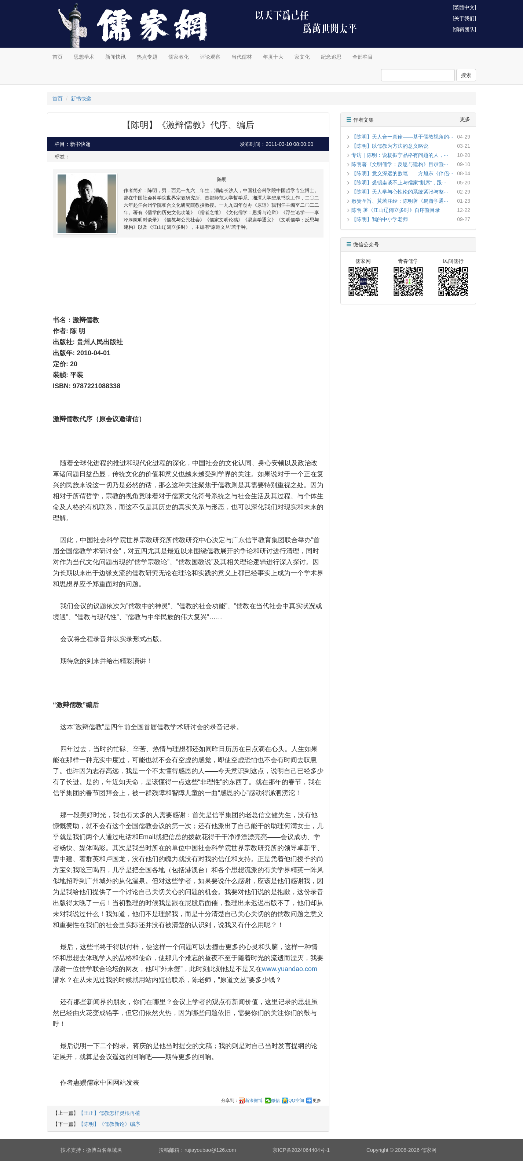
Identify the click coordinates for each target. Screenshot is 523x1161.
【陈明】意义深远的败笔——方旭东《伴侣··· (402, 173)
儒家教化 (178, 57)
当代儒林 (241, 57)
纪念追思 (331, 57)
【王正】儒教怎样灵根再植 (109, 1113)
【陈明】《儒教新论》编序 (109, 1124)
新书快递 (81, 99)
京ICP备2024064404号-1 (301, 1150)
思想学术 (84, 57)
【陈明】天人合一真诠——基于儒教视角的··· (402, 137)
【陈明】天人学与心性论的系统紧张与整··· (399, 192)
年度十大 (273, 57)
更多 (316, 1100)
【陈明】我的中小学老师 (379, 219)
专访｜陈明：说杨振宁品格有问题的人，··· (399, 155)
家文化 (302, 57)
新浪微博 (254, 1100)
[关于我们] (464, 18)
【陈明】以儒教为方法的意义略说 (389, 146)
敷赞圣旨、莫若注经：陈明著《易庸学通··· (399, 201)
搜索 (466, 75)
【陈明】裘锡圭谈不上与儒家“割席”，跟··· (398, 182)
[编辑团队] (464, 29)
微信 (275, 1100)
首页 (57, 57)
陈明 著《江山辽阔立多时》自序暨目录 (395, 210)
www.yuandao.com (289, 969)
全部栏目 (362, 57)
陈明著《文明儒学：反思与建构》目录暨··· (399, 164)
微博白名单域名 (104, 1150)
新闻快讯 (115, 57)
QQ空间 (296, 1100)
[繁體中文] (464, 7)
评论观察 (210, 57)
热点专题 (147, 57)
